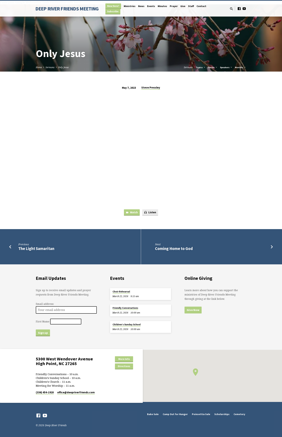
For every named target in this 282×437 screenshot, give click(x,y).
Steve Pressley (150, 87)
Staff (191, 6)
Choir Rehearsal (121, 291)
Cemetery (239, 414)
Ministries (129, 6)
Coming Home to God (174, 248)
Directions (124, 366)
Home (39, 67)
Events (151, 6)
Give (182, 6)
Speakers (226, 67)
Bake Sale (153, 414)
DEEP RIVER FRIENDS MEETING (67, 8)
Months (240, 67)
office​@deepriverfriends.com (76, 392)
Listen (150, 213)
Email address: (45, 304)
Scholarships (221, 414)
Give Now (193, 310)
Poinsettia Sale (201, 414)
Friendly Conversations (125, 307)
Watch (132, 213)
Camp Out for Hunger (175, 414)
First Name (42, 321)
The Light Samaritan (36, 248)
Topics (201, 67)
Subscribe (113, 11)
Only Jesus (63, 67)
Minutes (162, 6)
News (141, 6)
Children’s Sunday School (127, 324)
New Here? (113, 6)
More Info (124, 359)
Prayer (174, 6)
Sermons (50, 67)
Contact (201, 6)
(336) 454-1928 (45, 392)
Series (213, 67)
